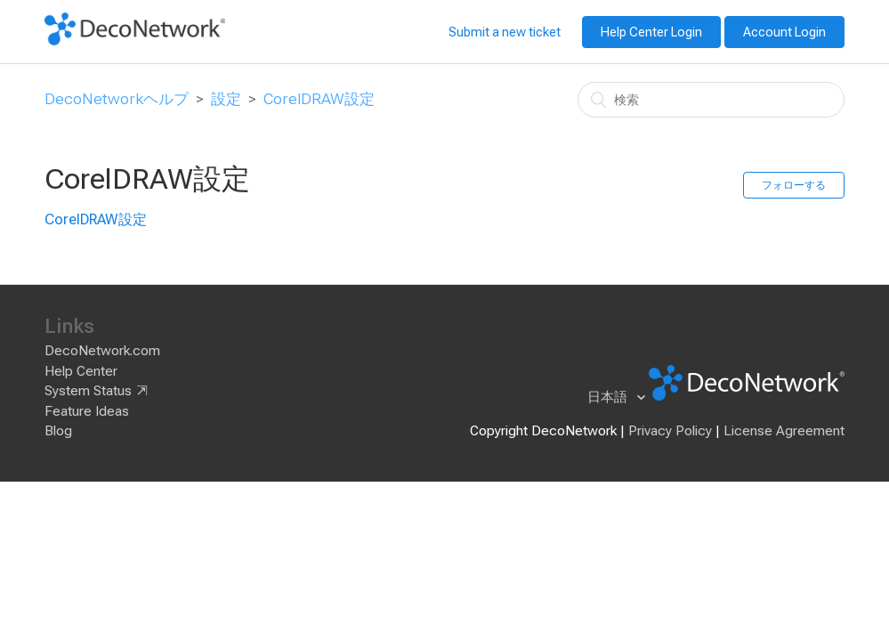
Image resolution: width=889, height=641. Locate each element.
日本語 (609, 397)
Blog (58, 431)
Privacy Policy (670, 431)
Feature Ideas (86, 411)
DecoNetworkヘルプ (116, 99)
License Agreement (784, 431)
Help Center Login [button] (651, 32)
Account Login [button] (784, 32)
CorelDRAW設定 (319, 99)
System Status (88, 391)
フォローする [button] (794, 185)
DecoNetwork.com (102, 351)
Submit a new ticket (505, 32)
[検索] (711, 100)
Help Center (80, 371)
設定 (226, 99)
